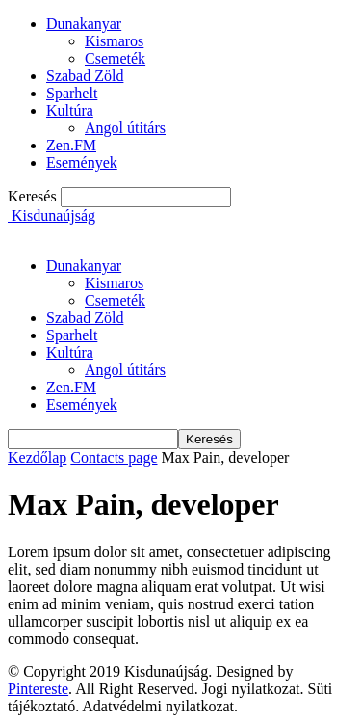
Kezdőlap (37, 457)
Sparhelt (71, 93)
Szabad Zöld (84, 75)
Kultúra (69, 110)
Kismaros (114, 41)
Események (81, 162)
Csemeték (115, 58)
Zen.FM (71, 145)
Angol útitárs (125, 128)
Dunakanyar (83, 23)
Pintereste (38, 689)
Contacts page (113, 457)
